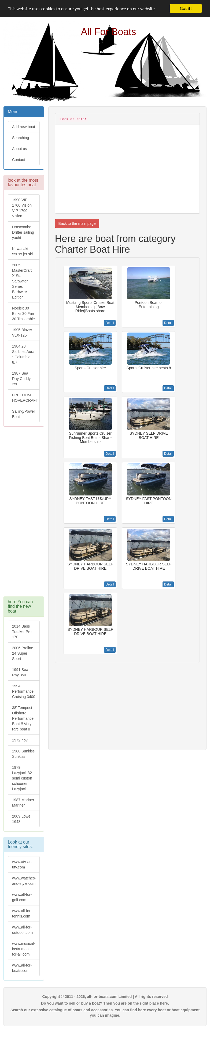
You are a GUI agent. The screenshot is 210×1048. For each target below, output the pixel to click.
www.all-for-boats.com (22, 968)
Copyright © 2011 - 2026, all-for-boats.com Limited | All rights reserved (105, 996)
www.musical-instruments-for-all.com (23, 948)
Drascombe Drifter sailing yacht (23, 232)
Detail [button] (110, 323)
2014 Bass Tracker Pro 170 (22, 631)
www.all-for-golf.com (22, 897)
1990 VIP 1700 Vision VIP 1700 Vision (22, 208)
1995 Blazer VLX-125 (22, 332)
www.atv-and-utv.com (23, 864)
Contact (18, 160)
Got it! (186, 8)
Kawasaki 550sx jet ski (22, 251)
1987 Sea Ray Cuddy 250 (21, 378)
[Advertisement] (23, 514)
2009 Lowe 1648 (21, 819)
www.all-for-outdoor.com (22, 930)
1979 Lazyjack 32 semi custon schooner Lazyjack (22, 778)
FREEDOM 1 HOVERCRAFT (25, 397)
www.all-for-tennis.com (22, 913)
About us (19, 149)
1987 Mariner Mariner (23, 802)
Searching (20, 138)
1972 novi (20, 740)
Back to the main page (77, 223)
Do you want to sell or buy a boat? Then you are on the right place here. (105, 1003)
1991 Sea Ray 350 (20, 672)
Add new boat (23, 127)
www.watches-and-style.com (24, 881)
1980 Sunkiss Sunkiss (23, 754)
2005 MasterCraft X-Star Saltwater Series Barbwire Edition (22, 281)
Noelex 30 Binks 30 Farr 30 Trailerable (23, 313)
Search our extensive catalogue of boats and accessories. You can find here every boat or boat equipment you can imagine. (105, 1012)
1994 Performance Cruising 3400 (23, 691)
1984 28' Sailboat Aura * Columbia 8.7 (23, 354)
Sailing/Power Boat (23, 414)
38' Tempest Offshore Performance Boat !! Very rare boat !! (23, 718)
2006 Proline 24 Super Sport (22, 653)
